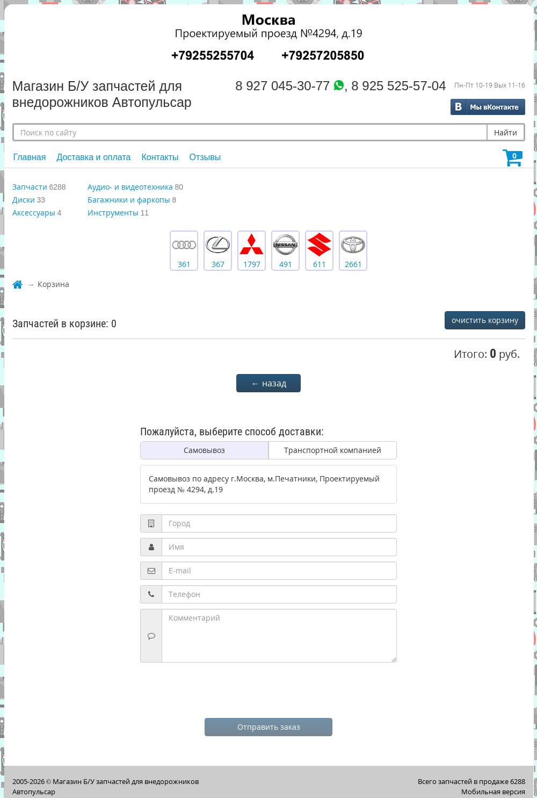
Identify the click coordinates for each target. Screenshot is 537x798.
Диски (23, 200)
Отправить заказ (268, 727)
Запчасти (29, 187)
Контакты (159, 157)
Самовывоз (204, 450)
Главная (29, 157)
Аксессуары (33, 212)
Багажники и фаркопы (129, 200)
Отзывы (205, 157)
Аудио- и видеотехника (130, 187)
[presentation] (268, 689)
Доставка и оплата (93, 157)
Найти (505, 132)
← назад (268, 383)
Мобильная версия (493, 791)
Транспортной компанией (332, 450)
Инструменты (113, 212)
